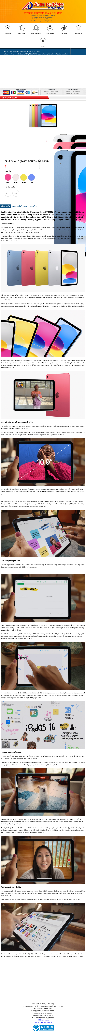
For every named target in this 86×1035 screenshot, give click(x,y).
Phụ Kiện (64, 34)
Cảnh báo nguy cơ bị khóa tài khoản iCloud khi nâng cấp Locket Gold (26, 58)
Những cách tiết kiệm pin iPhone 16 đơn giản (18, 61)
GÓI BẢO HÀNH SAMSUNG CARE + (16, 84)
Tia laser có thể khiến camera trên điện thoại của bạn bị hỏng (24, 63)
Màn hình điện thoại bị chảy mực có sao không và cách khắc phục (25, 72)
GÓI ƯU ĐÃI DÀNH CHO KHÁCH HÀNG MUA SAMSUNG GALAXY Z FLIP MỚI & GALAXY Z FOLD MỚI (39, 82)
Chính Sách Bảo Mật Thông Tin (43, 1024)
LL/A (15, 195)
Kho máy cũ (78, 34)
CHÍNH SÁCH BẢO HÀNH (12, 86)
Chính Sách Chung (43, 1022)
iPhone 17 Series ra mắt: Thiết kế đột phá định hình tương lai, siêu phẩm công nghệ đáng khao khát (36, 56)
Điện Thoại (22, 34)
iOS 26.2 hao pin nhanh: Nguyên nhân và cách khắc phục (22, 54)
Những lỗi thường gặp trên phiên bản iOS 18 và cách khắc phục (24, 65)
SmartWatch (50, 34)
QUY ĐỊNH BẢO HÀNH (11, 89)
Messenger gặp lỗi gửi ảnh (12, 68)
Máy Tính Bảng (36, 34)
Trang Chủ (7, 34)
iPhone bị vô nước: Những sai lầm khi (16, 75)
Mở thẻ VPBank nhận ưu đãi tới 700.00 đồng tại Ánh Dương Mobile (26, 70)
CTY (7, 195)
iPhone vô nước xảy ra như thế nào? (16, 77)
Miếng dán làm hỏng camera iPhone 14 (16, 79)
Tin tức (43, 48)
